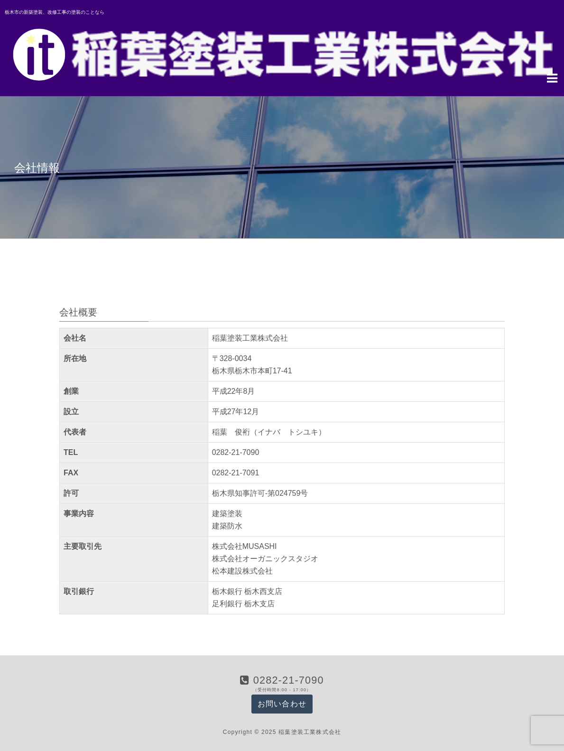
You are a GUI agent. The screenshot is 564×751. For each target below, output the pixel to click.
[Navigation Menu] (552, 77)
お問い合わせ (282, 704)
